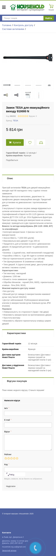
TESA (15, 120)
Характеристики (16, 333)
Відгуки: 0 (33, 116)
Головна (6, 25)
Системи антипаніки (13, 29)
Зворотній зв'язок (9, 551)
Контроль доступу (23, 25)
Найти (48, 18)
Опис (10, 178)
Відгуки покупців (17, 381)
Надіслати (10, 486)
